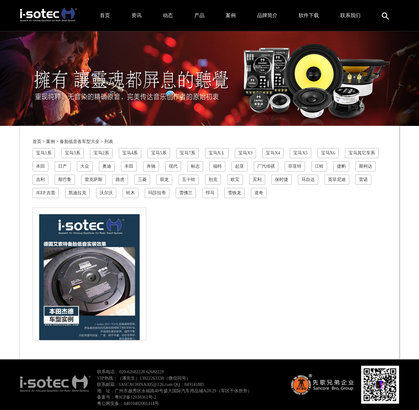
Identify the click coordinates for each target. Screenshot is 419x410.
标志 (195, 166)
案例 (231, 15)
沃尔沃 (106, 192)
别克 (213, 179)
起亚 (239, 166)
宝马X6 (328, 153)
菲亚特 (294, 166)
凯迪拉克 (77, 192)
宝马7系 (187, 153)
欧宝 (235, 179)
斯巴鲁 (64, 179)
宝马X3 (245, 153)
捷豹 (341, 166)
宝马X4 (273, 153)
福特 (217, 166)
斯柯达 (365, 166)
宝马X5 (300, 153)
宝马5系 (159, 153)
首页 (105, 15)
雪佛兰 (185, 192)
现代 (173, 166)
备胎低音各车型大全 (80, 141)
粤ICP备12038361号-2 (135, 397)
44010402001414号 (141, 403)
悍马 (210, 192)
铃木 (130, 192)
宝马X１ (217, 153)
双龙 (164, 179)
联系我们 (350, 15)
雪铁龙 (234, 192)
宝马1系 (44, 153)
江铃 (319, 166)
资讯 (136, 15)
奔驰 (151, 166)
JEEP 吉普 (45, 192)
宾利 (257, 179)
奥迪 (106, 166)
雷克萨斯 (93, 179)
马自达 (308, 179)
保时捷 (281, 179)
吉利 (40, 179)
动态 (168, 15)
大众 (84, 166)
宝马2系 (101, 153)
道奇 (258, 192)
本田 (40, 166)
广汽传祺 (266, 166)
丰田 (128, 166)
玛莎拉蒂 (157, 192)
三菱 (142, 179)
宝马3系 (72, 153)
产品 (199, 15)
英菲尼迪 (337, 179)
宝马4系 (130, 153)
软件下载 (309, 15)
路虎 (120, 179)
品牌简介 (267, 15)
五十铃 (188, 179)
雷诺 (363, 179)
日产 (62, 166)
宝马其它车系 (362, 153)
